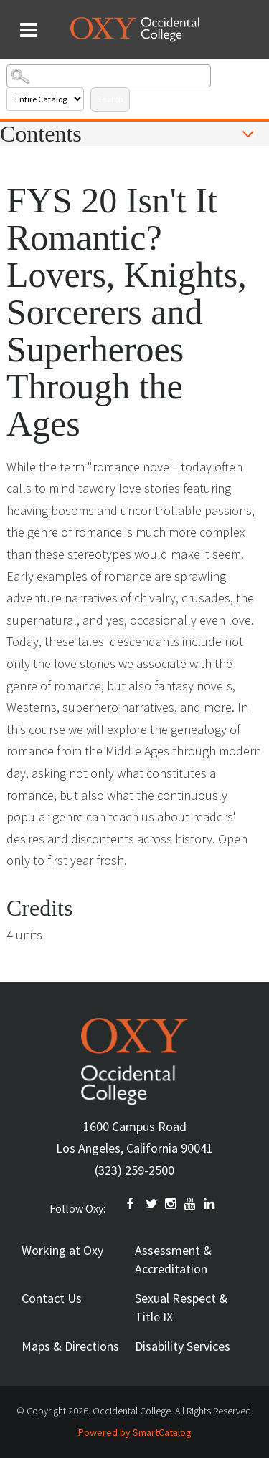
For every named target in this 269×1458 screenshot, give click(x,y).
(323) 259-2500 (134, 1170)
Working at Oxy (62, 1250)
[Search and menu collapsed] (28, 30)
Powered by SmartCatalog (135, 1432)
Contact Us (52, 1298)
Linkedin (210, 1204)
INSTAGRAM (171, 1204)
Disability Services (182, 1346)
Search (110, 99)
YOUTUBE (190, 1204)
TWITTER (152, 1204)
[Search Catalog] (108, 75)
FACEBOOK (132, 1204)
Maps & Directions (70, 1346)
